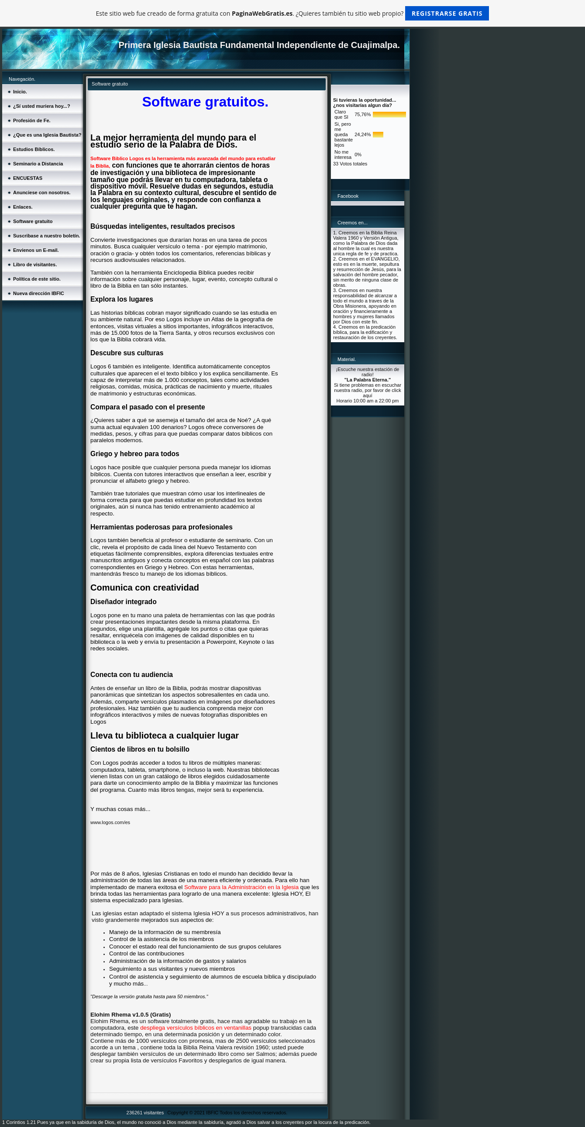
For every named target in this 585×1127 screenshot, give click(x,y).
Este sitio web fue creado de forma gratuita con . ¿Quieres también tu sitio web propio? (292, 13)
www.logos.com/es (110, 822)
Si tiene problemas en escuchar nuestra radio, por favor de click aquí (367, 390)
